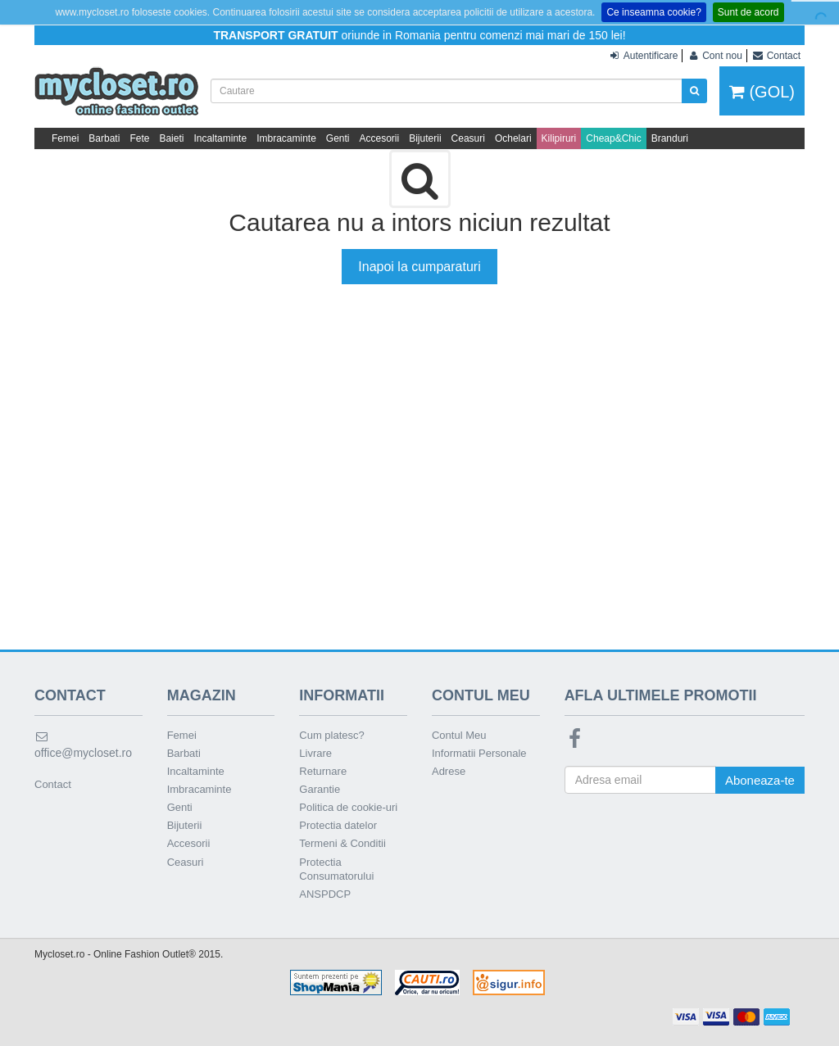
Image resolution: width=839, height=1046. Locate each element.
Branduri (669, 138)
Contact (52, 784)
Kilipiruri (559, 138)
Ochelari (513, 138)
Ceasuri (468, 138)
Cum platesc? (331, 735)
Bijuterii (425, 138)
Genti (338, 138)
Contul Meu (459, 735)
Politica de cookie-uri (348, 807)
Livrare (315, 753)
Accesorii (380, 138)
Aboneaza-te (760, 780)
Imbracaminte (286, 138)
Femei (65, 138)
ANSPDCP (325, 894)
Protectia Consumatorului (336, 869)
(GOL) (762, 92)
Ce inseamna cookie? (653, 12)
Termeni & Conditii (342, 843)
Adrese (448, 771)
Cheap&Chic (613, 138)
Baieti (171, 138)
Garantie (319, 789)
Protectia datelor (338, 825)
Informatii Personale (479, 753)
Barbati (104, 138)
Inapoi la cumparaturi (419, 267)
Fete (139, 138)
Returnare (323, 771)
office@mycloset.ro (83, 745)
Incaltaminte (220, 138)
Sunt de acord (748, 12)
